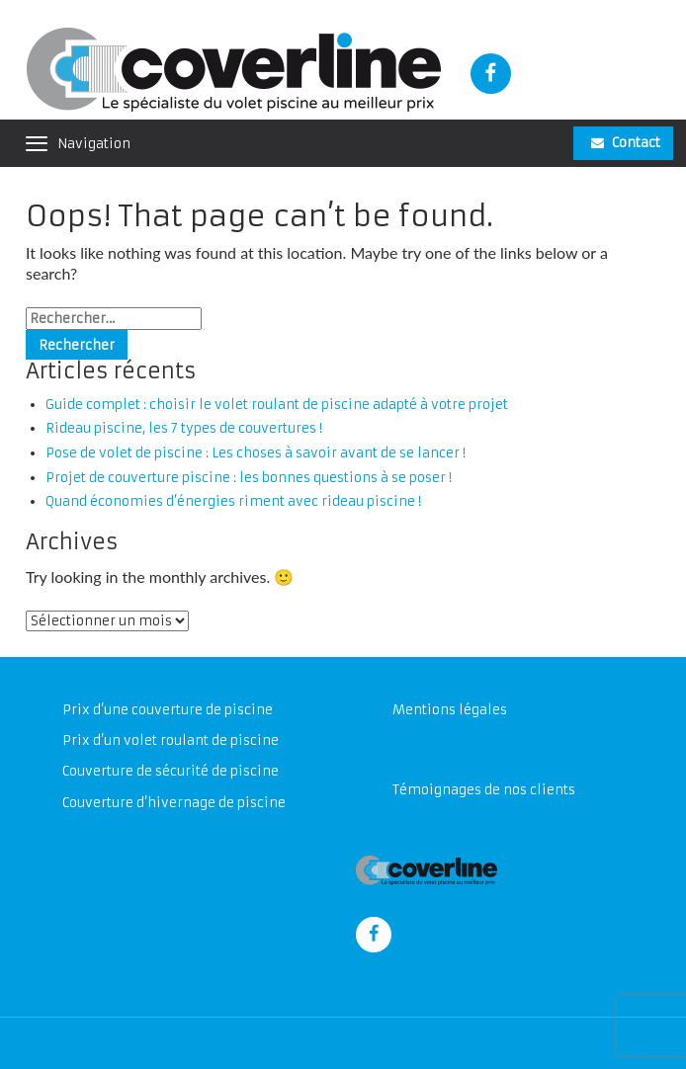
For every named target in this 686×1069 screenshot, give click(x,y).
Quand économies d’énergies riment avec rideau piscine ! (233, 501)
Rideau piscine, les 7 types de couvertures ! (183, 428)
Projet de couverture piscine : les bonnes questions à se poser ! (248, 477)
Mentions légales (449, 709)
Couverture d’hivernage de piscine (174, 802)
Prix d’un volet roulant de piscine (170, 740)
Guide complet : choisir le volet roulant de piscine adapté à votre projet (276, 404)
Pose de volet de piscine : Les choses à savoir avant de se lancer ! (255, 453)
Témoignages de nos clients (483, 789)
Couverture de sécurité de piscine (170, 771)
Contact (625, 142)
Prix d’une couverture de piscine (167, 709)
